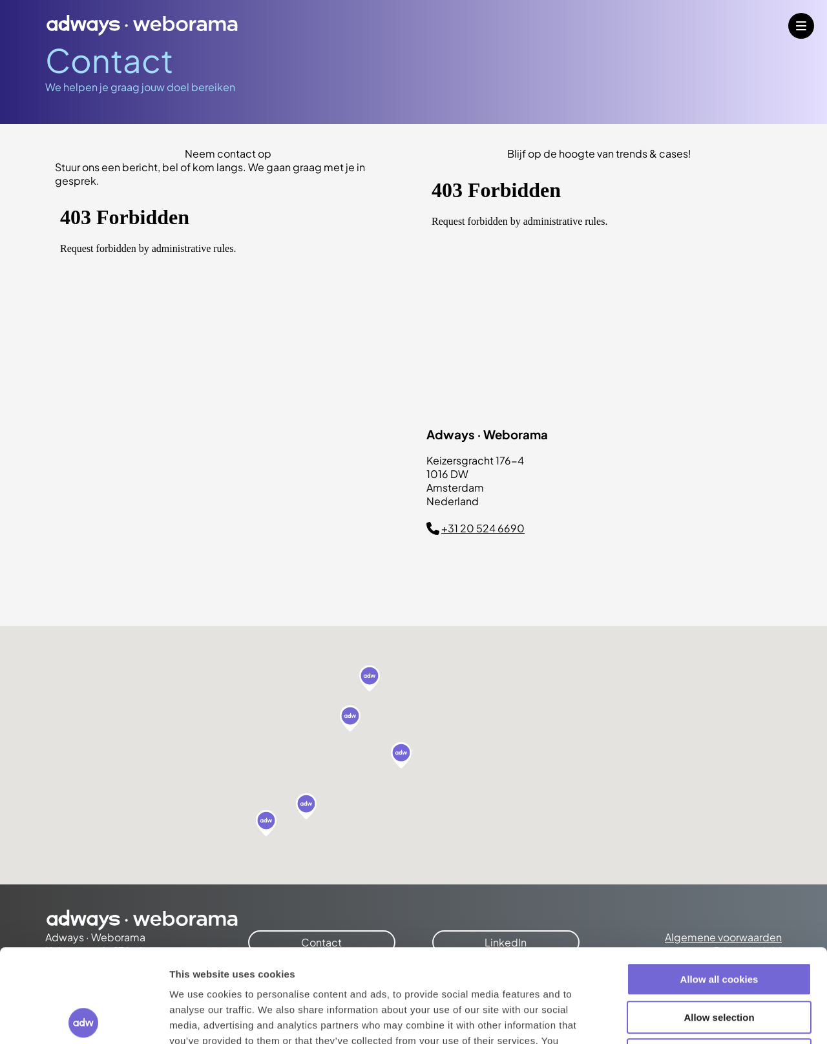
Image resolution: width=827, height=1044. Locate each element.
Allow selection (719, 924)
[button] (369, 679)
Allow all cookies (719, 886)
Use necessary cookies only (719, 961)
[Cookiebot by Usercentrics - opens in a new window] (83, 1018)
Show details (678, 1018)
